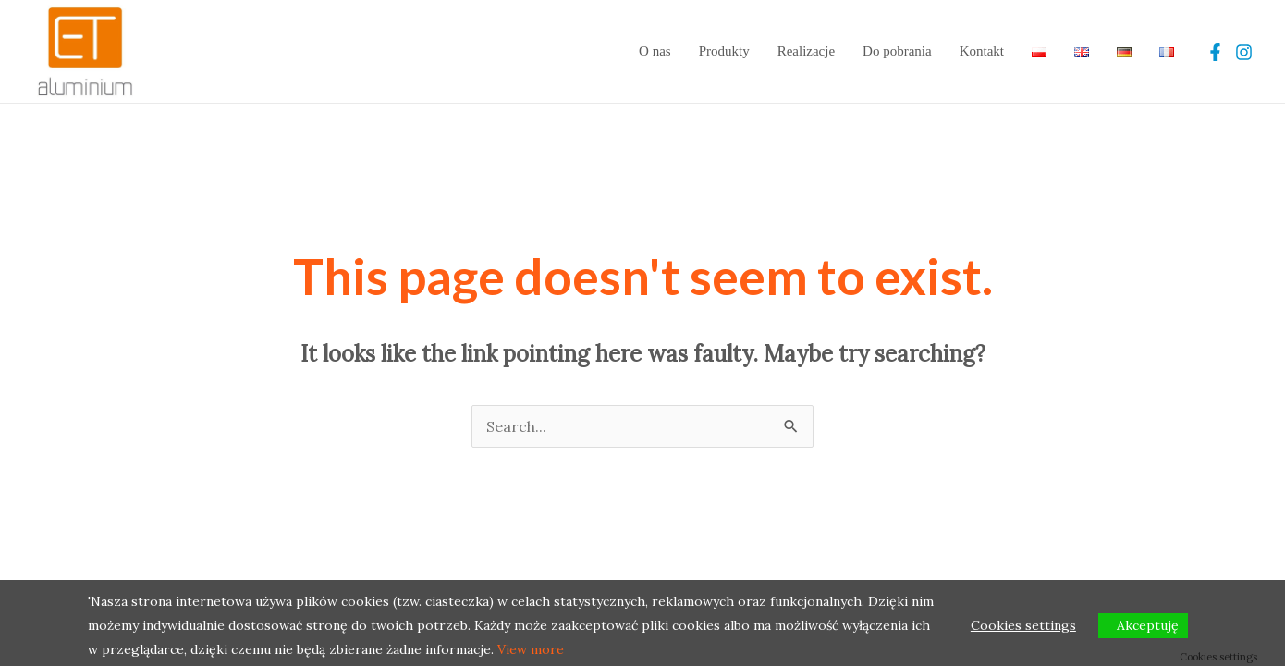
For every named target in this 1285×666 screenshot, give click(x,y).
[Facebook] (1215, 52)
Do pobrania (897, 50)
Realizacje (806, 50)
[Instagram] (1244, 52)
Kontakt (982, 50)
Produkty (724, 50)
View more (530, 649)
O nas (655, 50)
